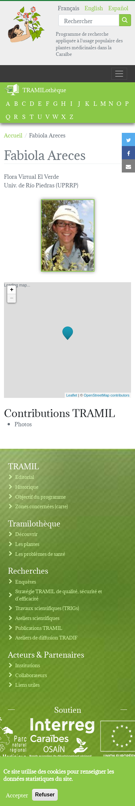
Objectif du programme (40, 496)
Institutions (27, 665)
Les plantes (27, 544)
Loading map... (66, 340)
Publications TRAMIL (38, 628)
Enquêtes (25, 581)
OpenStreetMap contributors (106, 395)
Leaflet (71, 395)
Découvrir (26, 534)
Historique (26, 486)
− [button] (12, 298)
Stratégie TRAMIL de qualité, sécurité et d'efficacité (58, 594)
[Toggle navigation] (119, 74)
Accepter (17, 796)
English (93, 7)
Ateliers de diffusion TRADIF (46, 637)
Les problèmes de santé (40, 553)
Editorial (24, 476)
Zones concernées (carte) (41, 506)
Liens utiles (27, 684)
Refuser (45, 796)
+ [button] (12, 290)
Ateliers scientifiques (37, 618)
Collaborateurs (31, 675)
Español (118, 7)
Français (68, 7)
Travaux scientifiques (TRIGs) (47, 608)
